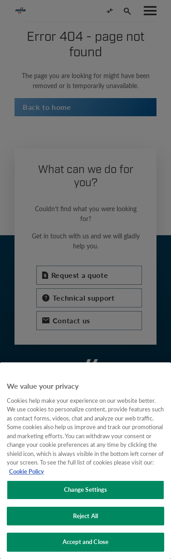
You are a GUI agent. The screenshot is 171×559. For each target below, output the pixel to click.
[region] (85, 460)
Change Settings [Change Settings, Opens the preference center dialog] (85, 489)
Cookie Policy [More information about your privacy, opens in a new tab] (26, 471)
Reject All (85, 516)
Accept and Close (85, 542)
